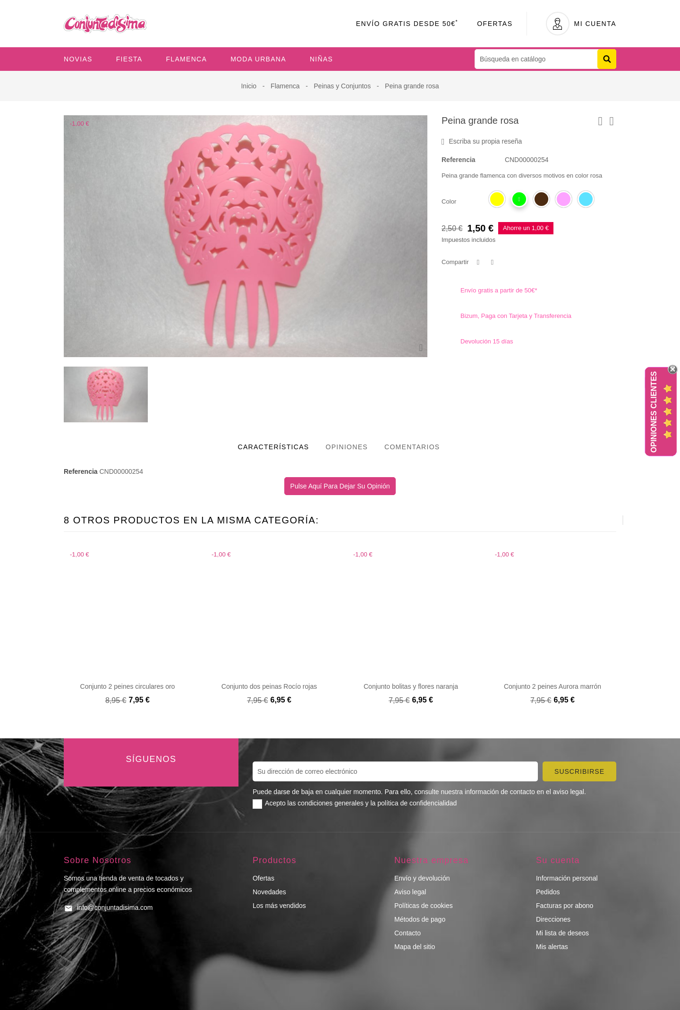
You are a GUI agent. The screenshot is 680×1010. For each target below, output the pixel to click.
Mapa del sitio (414, 946)
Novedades (269, 892)
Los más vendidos (279, 905)
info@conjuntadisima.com (115, 907)
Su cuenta (558, 860)
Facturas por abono (564, 905)
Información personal (567, 878)
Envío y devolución (422, 878)
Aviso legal (410, 892)
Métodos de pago (419, 919)
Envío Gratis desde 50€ (407, 23)
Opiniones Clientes (654, 412)
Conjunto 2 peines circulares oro (127, 686)
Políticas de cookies (423, 905)
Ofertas (494, 23)
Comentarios (412, 447)
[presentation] (599, 520)
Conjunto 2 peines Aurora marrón (552, 686)
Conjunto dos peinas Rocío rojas (269, 686)
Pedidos (548, 892)
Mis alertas (552, 946)
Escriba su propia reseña (482, 141)
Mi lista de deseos (562, 933)
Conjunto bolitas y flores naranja (411, 686)
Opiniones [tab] (346, 447)
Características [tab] (273, 447)
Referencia (459, 159)
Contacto (407, 933)
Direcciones (553, 919)
